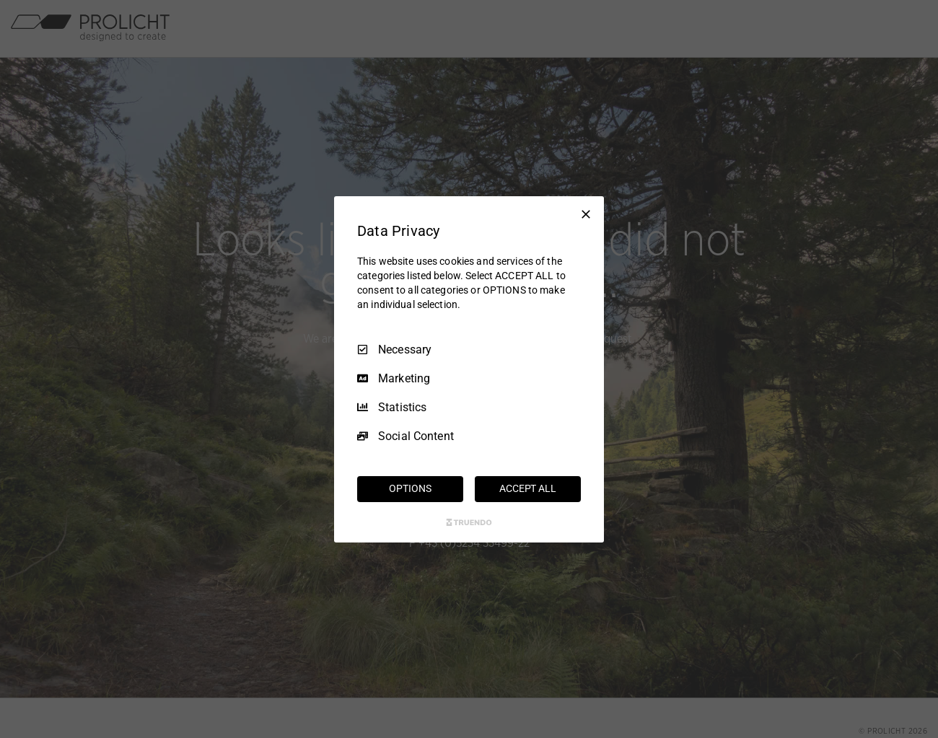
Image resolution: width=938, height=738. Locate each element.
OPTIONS (410, 488)
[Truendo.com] (469, 522)
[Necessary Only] (586, 214)
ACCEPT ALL (527, 488)
